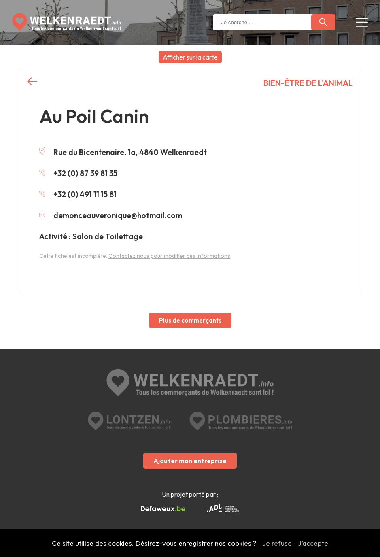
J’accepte (313, 543)
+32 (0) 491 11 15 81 (78, 194)
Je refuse (277, 543)
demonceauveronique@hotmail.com (110, 215)
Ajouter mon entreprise (190, 461)
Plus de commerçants (190, 320)
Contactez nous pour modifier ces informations (169, 255)
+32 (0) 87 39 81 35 (78, 173)
